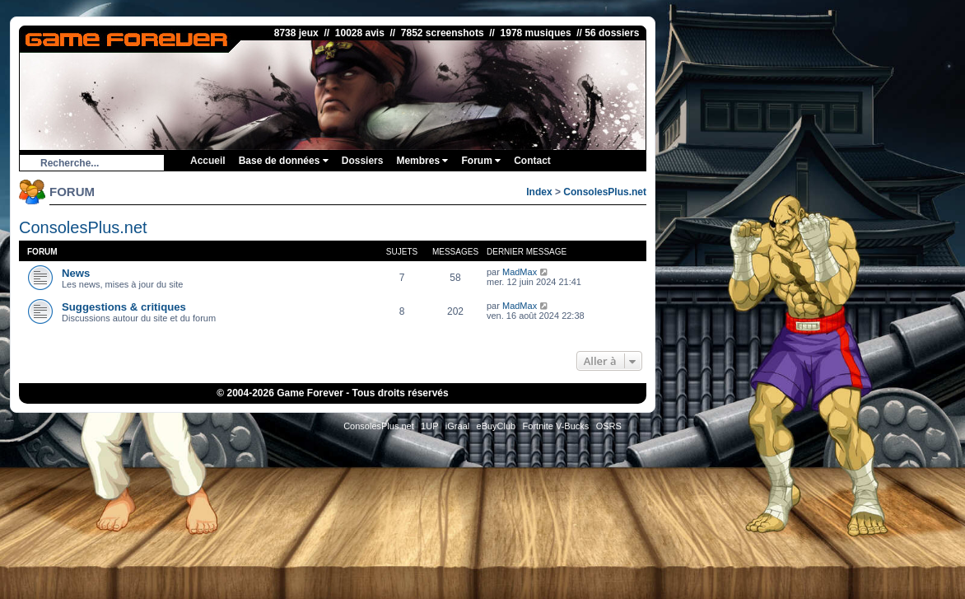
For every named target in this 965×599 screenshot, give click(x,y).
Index (539, 192)
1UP (429, 426)
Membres (422, 160)
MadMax (519, 272)
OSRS (609, 426)
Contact (532, 160)
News (76, 273)
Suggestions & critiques (124, 307)
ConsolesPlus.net (604, 192)
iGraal (457, 426)
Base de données (284, 160)
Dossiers (363, 160)
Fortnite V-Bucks (556, 426)
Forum (481, 160)
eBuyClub (496, 426)
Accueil (208, 160)
